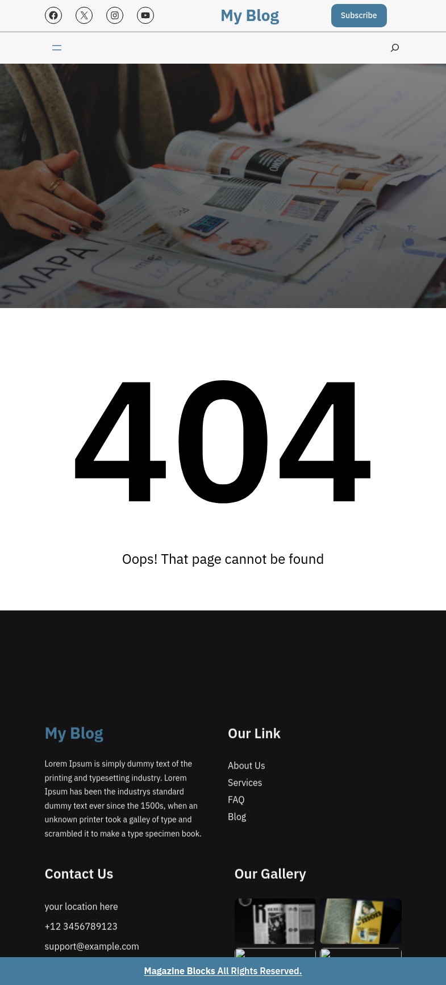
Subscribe (359, 15)
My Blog (249, 15)
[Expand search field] (395, 48)
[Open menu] (57, 48)
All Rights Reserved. (223, 970)
